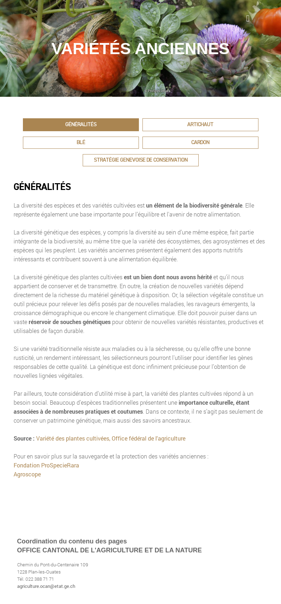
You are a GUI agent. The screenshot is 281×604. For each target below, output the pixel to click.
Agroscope (27, 474)
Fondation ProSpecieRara (46, 465)
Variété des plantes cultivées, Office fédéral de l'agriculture (110, 438)
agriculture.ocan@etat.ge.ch (46, 586)
